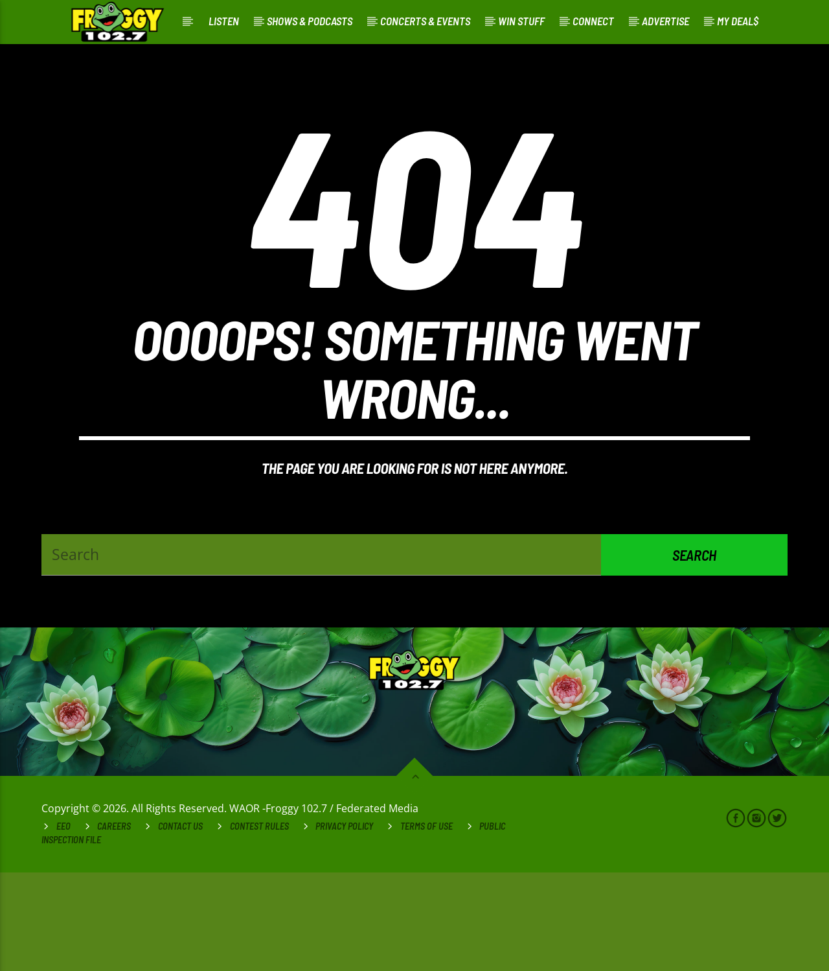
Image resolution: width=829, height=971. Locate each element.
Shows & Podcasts (309, 20)
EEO (63, 924)
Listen (224, 20)
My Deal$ (737, 20)
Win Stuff (521, 20)
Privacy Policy (344, 924)
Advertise (665, 20)
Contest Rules (259, 924)
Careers (114, 924)
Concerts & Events (425, 20)
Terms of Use (426, 924)
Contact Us (180, 924)
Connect (593, 20)
